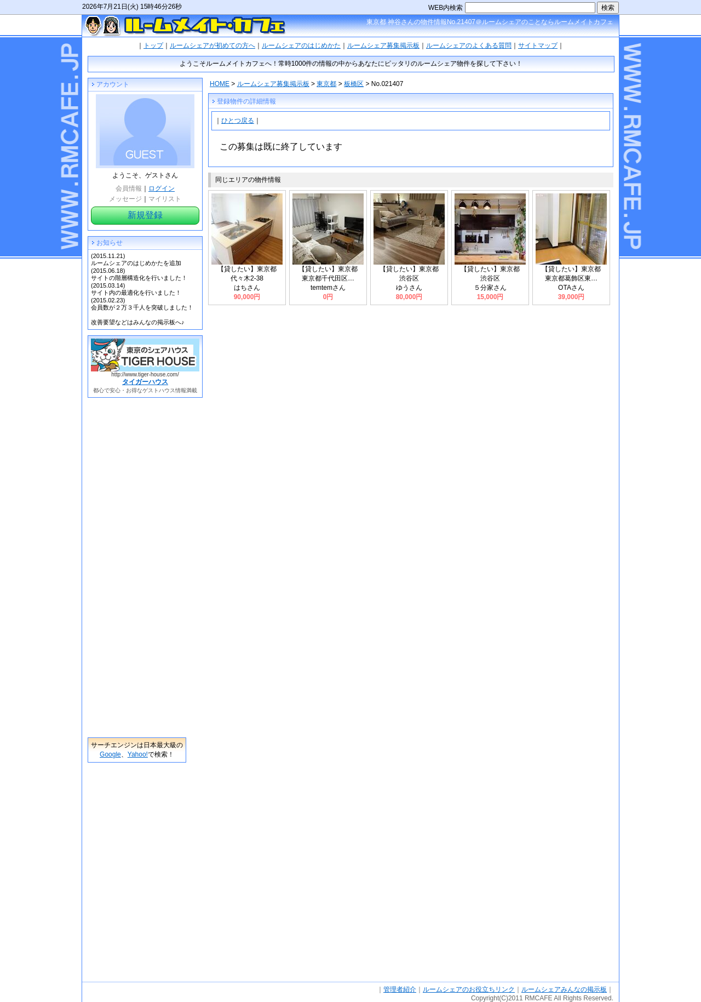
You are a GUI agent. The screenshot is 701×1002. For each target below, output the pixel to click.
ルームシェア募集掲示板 (383, 45)
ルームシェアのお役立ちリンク (469, 989)
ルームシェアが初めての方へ (212, 45)
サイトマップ (538, 45)
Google (110, 754)
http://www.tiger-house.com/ (145, 374)
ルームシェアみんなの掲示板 (564, 989)
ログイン (161, 188)
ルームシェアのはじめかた (301, 45)
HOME (219, 84)
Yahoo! (138, 754)
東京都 (326, 84)
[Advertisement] (137, 567)
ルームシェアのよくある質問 (469, 45)
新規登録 (145, 215)
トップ (153, 45)
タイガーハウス (145, 382)
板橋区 (354, 84)
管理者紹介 (399, 989)
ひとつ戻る (237, 120)
